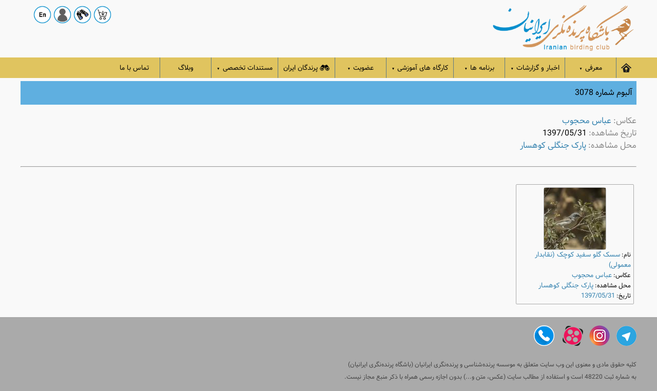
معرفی (590, 68)
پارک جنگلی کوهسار (553, 145)
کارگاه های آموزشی (420, 68)
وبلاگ (186, 68)
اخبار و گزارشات (534, 68)
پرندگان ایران (306, 68)
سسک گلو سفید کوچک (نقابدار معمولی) (583, 260)
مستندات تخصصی (245, 68)
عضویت (360, 68)
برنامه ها (480, 68)
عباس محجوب (586, 121)
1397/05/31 (598, 296)
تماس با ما (134, 68)
